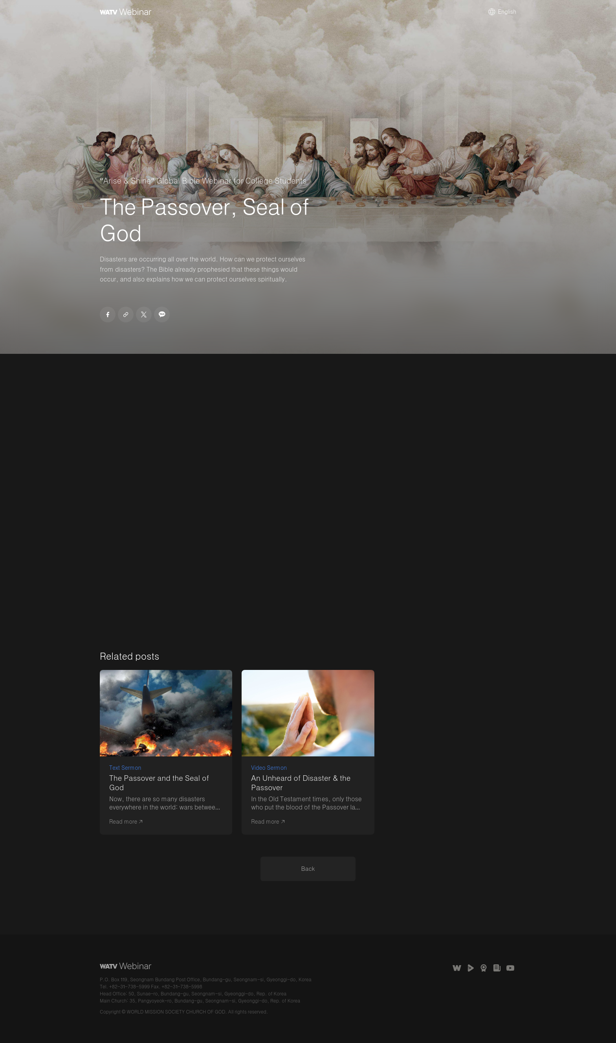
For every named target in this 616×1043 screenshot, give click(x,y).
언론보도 (497, 968)
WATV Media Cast (470, 968)
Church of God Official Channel (510, 968)
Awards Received (484, 968)
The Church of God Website (457, 968)
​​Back (308, 868)
